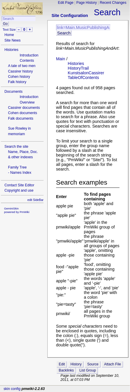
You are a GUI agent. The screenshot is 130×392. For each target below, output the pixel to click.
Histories (11, 50)
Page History (86, 3)
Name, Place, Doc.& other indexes (23, 154)
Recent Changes (113, 3)
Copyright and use (18, 190)
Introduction (29, 55)
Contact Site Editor (19, 185)
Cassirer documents (24, 108)
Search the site (16, 147)
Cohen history (19, 77)
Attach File (112, 364)
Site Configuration (69, 15)
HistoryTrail (78, 68)
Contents (27, 61)
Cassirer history (20, 71)
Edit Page (65, 3)
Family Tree (17, 167)
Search (107, 12)
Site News (12, 40)
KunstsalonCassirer (86, 73)
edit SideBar (35, 200)
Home (9, 35)
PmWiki (24, 212)
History (76, 364)
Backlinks (66, 370)
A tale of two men (21, 66)
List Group (87, 370)
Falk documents (20, 118)
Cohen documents (22, 113)
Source (92, 364)
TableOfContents (83, 77)
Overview (27, 102)
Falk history (17, 82)
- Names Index (19, 173)
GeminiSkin (11, 208)
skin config (12, 389)
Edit (62, 364)
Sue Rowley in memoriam (19, 131)
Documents (13, 92)
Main (60, 58)
